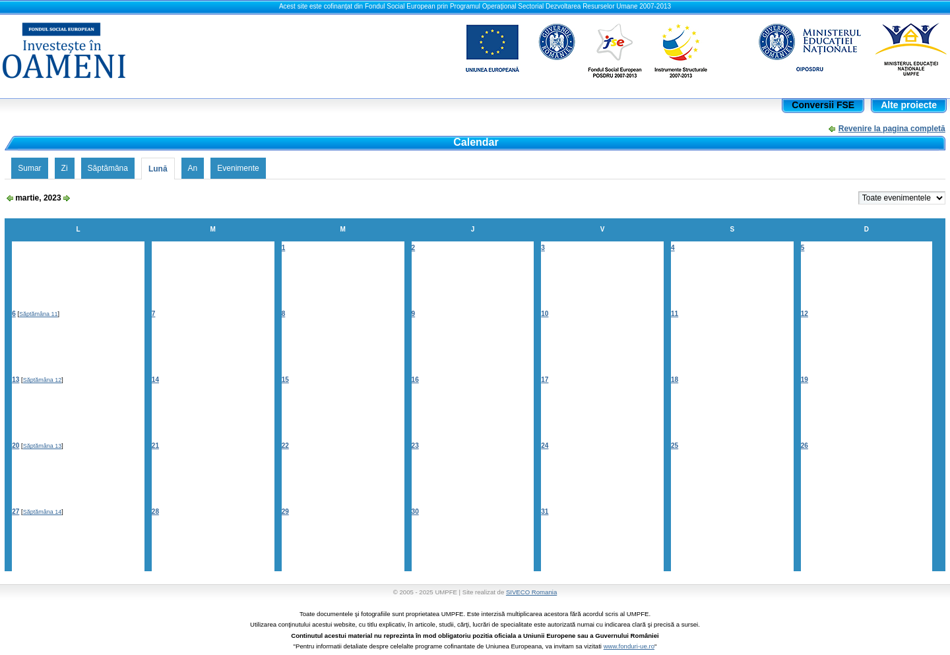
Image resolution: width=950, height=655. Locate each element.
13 (15, 379)
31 (544, 511)
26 (804, 445)
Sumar (29, 168)
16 (415, 379)
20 (15, 445)
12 (804, 313)
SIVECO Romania (531, 592)
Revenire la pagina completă (892, 128)
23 (415, 445)
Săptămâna (108, 168)
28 (155, 511)
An (193, 168)
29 (285, 511)
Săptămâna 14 (42, 512)
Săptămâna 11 (38, 314)
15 (285, 379)
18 (674, 379)
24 (544, 445)
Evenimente (238, 168)
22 (285, 445)
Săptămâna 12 (42, 380)
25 (674, 445)
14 (155, 379)
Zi (64, 168)
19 (804, 379)
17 (544, 379)
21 (155, 445)
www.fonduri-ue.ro (629, 646)
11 (674, 313)
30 (415, 511)
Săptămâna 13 (42, 446)
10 (544, 313)
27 (15, 511)
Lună (158, 168)
